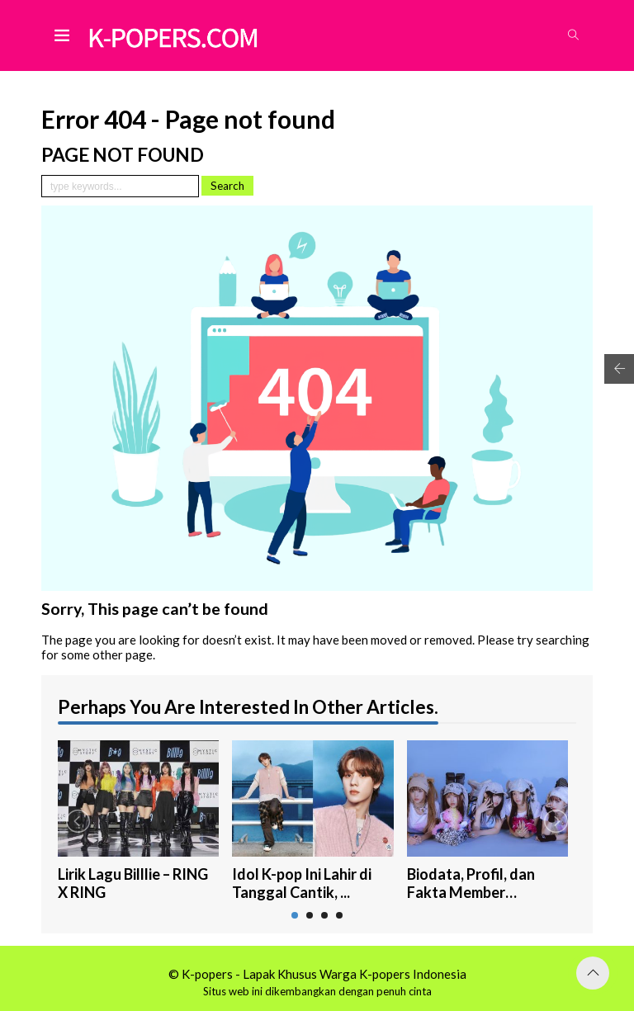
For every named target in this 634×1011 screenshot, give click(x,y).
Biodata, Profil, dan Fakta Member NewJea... (471, 883)
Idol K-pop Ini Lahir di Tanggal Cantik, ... (301, 883)
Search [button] (227, 185)
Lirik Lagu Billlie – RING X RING (133, 883)
